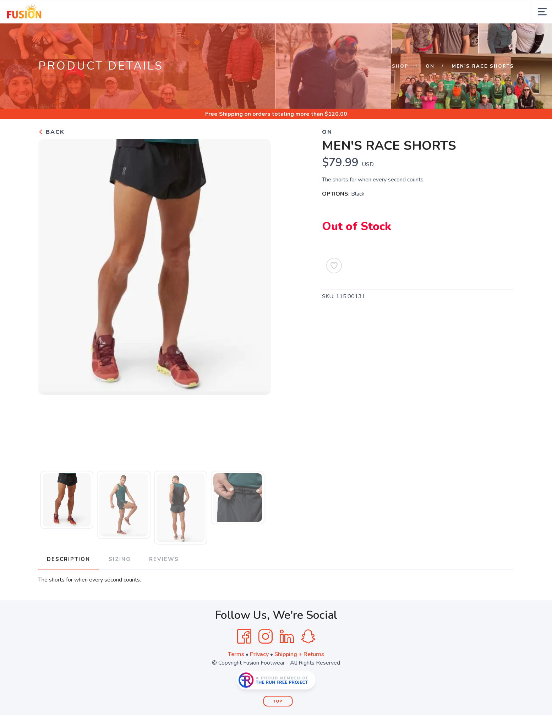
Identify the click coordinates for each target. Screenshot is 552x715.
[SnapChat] (308, 659)
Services (117, 35)
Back (51, 155)
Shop (400, 89)
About (49, 35)
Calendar (85, 35)
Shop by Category (373, 35)
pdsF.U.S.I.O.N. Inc (439, 35)
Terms (236, 677)
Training (210, 35)
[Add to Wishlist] (334, 288)
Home (25, 35)
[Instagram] (265, 659)
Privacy (259, 677)
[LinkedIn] (286, 659)
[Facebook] (244, 659)
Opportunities (164, 35)
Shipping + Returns (299, 677)
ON (430, 89)
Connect (290, 35)
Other (324, 35)
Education (250, 35)
